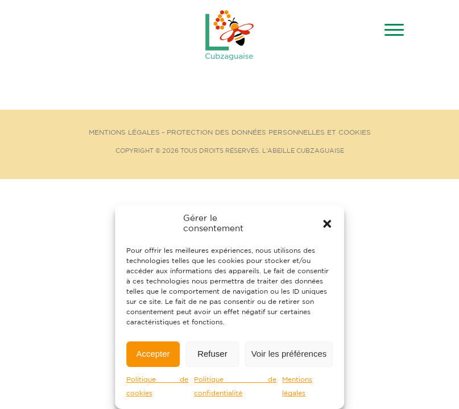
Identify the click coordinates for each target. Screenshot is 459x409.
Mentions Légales (124, 133)
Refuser (212, 353)
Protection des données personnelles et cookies (269, 133)
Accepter (152, 353)
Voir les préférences (289, 353)
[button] (327, 223)
